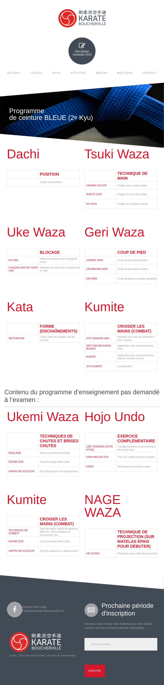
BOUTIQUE (125, 72)
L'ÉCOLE (36, 72)
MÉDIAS (101, 72)
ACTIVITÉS (78, 72)
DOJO (56, 72)
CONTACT (149, 72)
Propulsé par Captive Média (61, 655)
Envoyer (94, 670)
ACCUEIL (13, 72)
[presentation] (108, 657)
